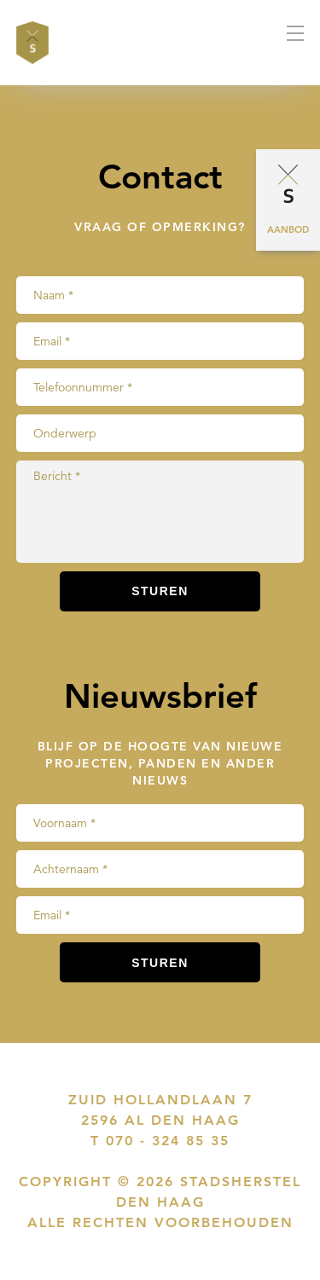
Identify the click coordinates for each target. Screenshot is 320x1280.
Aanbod (288, 229)
